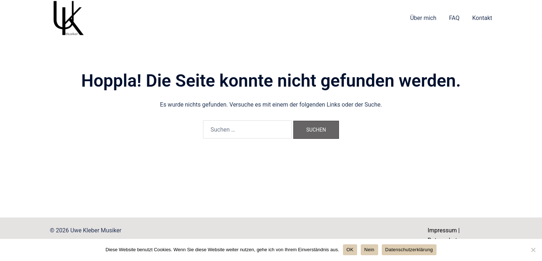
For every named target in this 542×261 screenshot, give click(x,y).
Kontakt (482, 17)
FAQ (454, 17)
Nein (369, 249)
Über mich (423, 17)
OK (350, 249)
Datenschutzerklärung (409, 249)
